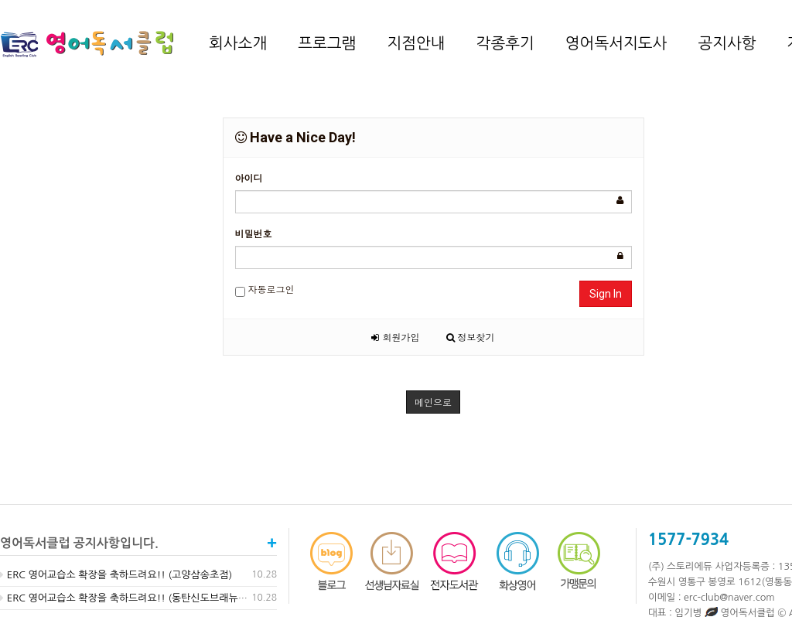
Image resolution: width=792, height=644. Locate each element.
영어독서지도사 (616, 43)
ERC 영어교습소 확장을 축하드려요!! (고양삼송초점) (116, 575)
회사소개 (238, 43)
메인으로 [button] (433, 401)
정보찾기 (470, 336)
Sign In (605, 294)
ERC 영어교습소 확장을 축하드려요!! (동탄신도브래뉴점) (125, 598)
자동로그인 (265, 289)
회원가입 (395, 336)
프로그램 (327, 43)
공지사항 (727, 43)
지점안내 (416, 43)
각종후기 (505, 43)
